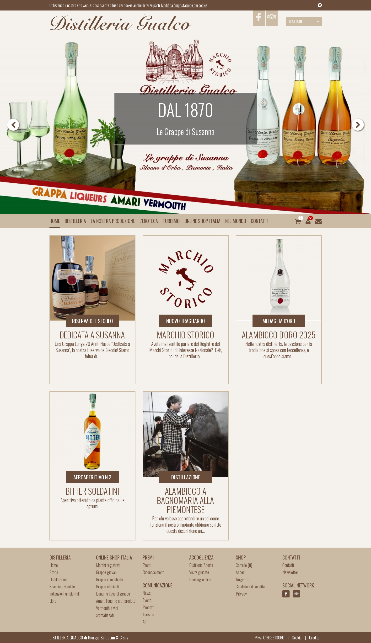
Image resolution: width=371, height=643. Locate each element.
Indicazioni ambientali (64, 594)
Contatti (260, 220)
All (144, 621)
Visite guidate (199, 572)
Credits (314, 637)
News (147, 593)
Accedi (240, 572)
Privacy (241, 594)
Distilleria (75, 220)
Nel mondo (235, 220)
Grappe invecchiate (109, 579)
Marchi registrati (108, 565)
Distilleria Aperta (201, 565)
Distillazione (58, 579)
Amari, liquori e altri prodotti (115, 601)
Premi (147, 565)
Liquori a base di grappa (113, 594)
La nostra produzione (113, 220)
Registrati (243, 579)
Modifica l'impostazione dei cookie (184, 5)
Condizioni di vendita (250, 586)
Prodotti (148, 607)
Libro (52, 601)
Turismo (171, 220)
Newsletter (290, 572)
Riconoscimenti (153, 572)
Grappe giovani (106, 572)
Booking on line (200, 579)
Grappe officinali (107, 586)
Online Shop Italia (202, 220)
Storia (53, 572)
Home (54, 220)
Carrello (244, 565)
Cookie (296, 637)
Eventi (147, 600)
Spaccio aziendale (62, 586)
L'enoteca (149, 220)
